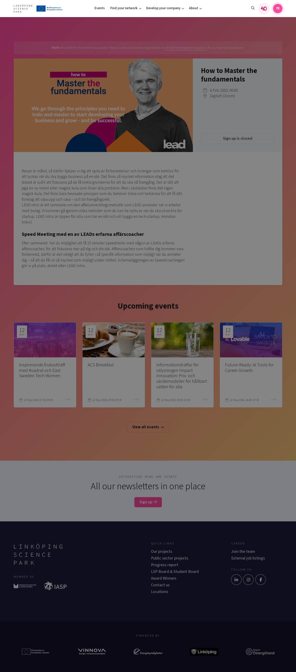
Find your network (124, 8)
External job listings (248, 558)
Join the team (243, 551)
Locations (159, 592)
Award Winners (163, 578)
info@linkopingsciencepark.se (186, 47)
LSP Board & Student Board (175, 572)
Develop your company (163, 8)
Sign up (148, 502)
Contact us (160, 585)
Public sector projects (169, 558)
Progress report (164, 565)
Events (100, 8)
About (193, 8)
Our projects (161, 551)
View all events (148, 427)
